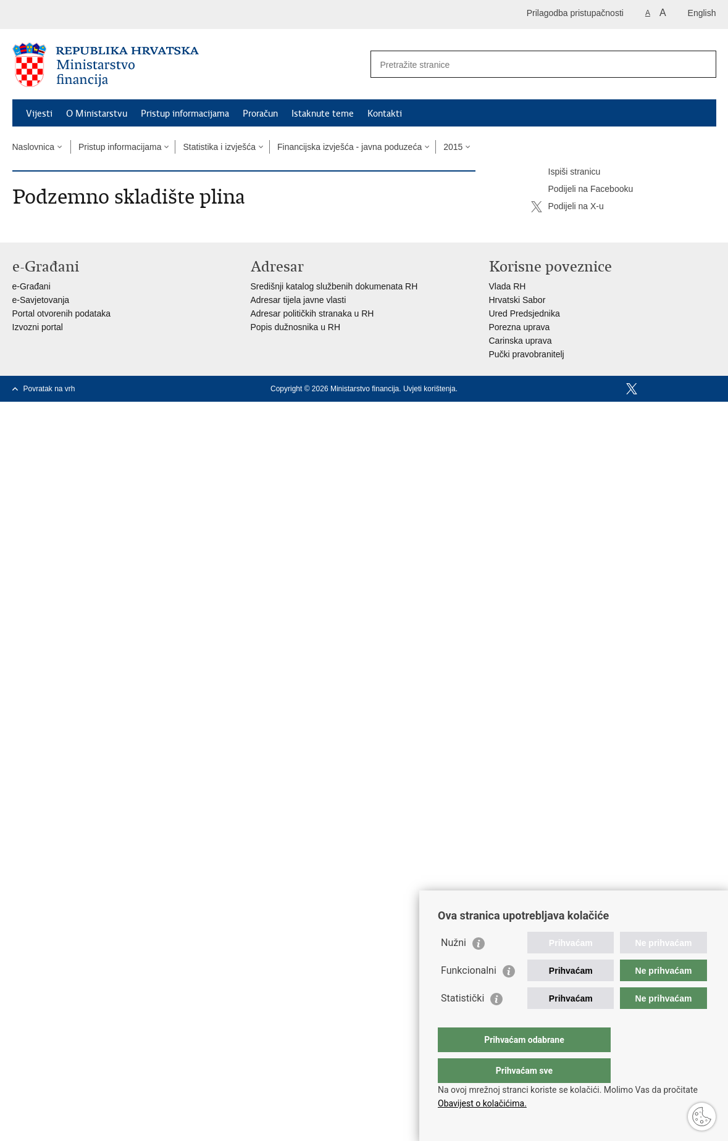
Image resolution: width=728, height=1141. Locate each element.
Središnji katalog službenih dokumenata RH (334, 286)
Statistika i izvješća (219, 147)
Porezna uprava (519, 327)
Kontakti (384, 113)
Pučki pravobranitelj (526, 354)
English (702, 13)
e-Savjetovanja (41, 300)
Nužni (453, 967)
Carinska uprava (520, 341)
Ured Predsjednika (524, 313)
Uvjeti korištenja (429, 388)
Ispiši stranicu (566, 172)
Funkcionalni (468, 995)
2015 (452, 147)
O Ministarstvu (96, 113)
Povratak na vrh (49, 388)
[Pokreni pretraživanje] (702, 64)
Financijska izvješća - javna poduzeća (349, 147)
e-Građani (31, 286)
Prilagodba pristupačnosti (575, 13)
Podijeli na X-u (567, 206)
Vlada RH (507, 286)
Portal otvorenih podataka (61, 313)
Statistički (462, 1023)
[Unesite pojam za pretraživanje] (530, 64)
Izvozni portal (37, 327)
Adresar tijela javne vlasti (298, 300)
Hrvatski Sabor (517, 300)
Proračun (260, 113)
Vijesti (39, 113)
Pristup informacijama (185, 113)
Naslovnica (33, 147)
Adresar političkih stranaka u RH (312, 313)
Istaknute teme (322, 113)
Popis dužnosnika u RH (296, 327)
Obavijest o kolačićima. (482, 1103)
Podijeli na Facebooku (582, 189)
